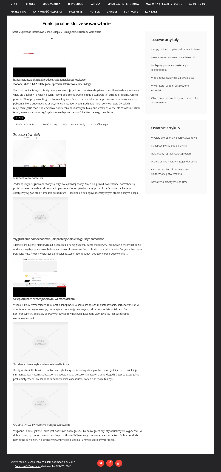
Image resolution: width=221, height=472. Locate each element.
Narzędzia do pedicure (28, 178)
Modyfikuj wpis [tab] (99, 124)
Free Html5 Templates (28, 466)
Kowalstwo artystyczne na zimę (169, 181)
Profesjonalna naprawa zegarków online (174, 161)
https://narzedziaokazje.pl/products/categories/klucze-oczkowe (49, 79)
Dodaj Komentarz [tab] (26, 124)
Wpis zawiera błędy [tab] (74, 124)
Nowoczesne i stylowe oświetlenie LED (173, 57)
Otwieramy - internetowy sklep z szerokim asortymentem (175, 100)
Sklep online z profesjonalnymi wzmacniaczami (44, 299)
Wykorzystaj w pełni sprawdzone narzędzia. (170, 88)
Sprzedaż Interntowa (32, 32)
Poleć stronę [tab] (50, 124)
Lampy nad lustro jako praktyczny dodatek (175, 49)
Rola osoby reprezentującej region (171, 153)
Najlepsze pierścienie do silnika (169, 145)
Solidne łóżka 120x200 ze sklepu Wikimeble (41, 425)
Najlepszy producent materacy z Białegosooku (169, 67)
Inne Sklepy (53, 32)
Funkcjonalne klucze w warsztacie (82, 32)
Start (15, 32)
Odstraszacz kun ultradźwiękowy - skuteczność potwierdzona (170, 172)
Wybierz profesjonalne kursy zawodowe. (174, 137)
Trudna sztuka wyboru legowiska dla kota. (41, 364)
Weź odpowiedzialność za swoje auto (172, 77)
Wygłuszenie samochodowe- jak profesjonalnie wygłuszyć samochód (58, 239)
